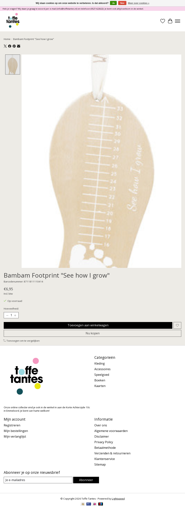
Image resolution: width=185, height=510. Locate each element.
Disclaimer (101, 436)
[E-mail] (38, 480)
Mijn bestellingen (16, 431)
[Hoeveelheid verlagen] (7, 315)
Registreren (12, 425)
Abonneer (86, 480)
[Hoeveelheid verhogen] (15, 315)
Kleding (99, 363)
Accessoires (102, 369)
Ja (113, 3)
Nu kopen (93, 333)
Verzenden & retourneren (112, 453)
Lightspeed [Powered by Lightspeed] (118, 498)
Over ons (100, 425)
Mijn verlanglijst (15, 436)
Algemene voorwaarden (111, 431)
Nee (122, 3)
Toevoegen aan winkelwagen (88, 325)
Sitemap (100, 464)
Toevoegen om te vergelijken (21, 340)
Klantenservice (104, 459)
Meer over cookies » (138, 3)
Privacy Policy (103, 442)
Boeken (99, 380)
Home (7, 39)
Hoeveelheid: (11, 308)
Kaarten (100, 386)
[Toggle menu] (177, 21)
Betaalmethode (105, 448)
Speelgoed (101, 375)
